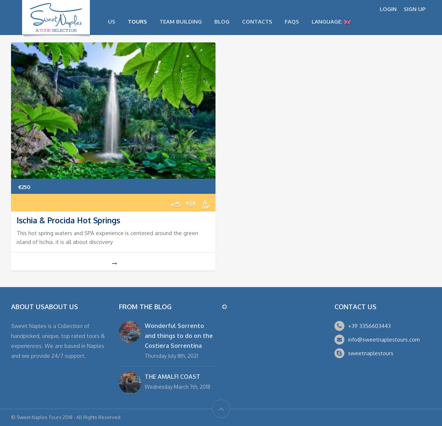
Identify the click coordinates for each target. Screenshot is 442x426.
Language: (331, 21)
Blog (221, 21)
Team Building (180, 21)
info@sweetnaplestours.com (384, 339)
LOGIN (388, 9)
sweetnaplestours (370, 353)
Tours (137, 21)
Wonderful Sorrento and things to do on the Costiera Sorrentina (179, 335)
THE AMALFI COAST (172, 376)
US (111, 21)
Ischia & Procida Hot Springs (68, 220)
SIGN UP (414, 9)
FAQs (292, 21)
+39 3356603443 (369, 325)
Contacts (257, 21)
